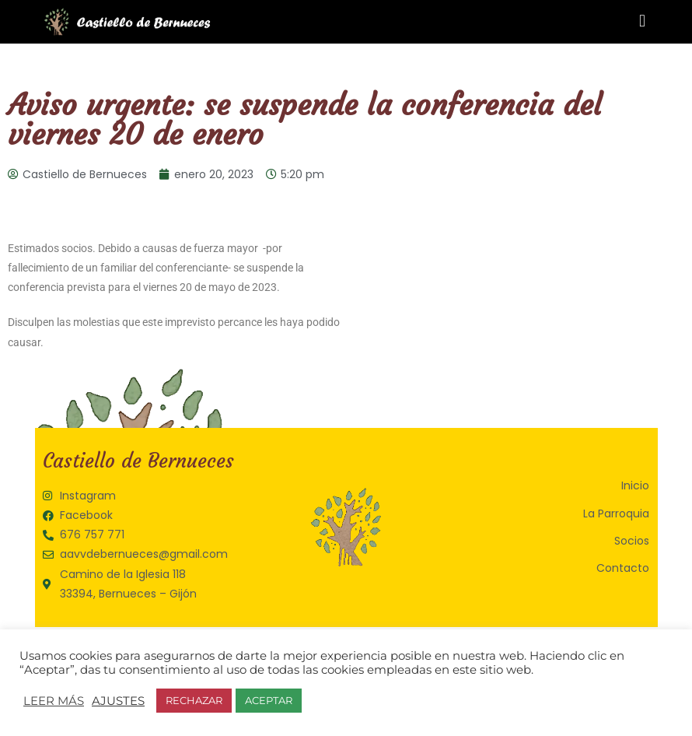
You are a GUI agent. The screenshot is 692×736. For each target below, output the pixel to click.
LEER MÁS (53, 701)
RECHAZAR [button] (194, 700)
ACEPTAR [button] (268, 700)
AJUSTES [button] (118, 701)
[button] (641, 20)
